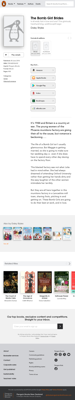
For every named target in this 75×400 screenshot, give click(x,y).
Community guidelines (36, 355)
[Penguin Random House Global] (10, 395)
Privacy (31, 370)
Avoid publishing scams (37, 366)
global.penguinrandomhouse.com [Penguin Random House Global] (58, 395)
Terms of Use (44, 336)
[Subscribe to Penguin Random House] (60, 326)
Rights (31, 363)
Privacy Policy (45, 390)
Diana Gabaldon (44, 300)
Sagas (6, 78)
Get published (9, 369)
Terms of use (33, 374)
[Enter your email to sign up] (35, 326)
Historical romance (10, 81)
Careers (31, 351)
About (6, 351)
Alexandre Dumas (10, 300)
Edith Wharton (28, 300)
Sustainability (9, 374)
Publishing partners (35, 359)
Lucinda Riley (61, 298)
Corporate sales (10, 365)
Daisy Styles (37, 27)
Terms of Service (57, 390)
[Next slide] (69, 263)
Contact (7, 360)
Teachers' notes (10, 378)
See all (6, 243)
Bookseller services (11, 356)
